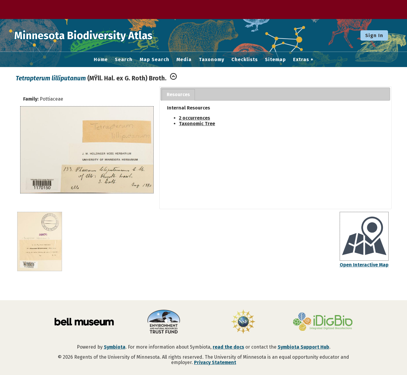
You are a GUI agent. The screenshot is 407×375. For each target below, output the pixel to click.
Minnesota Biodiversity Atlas (92, 35)
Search (124, 59)
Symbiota (114, 347)
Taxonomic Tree (197, 123)
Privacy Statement (215, 362)
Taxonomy (211, 59)
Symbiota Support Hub (303, 347)
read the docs (228, 347)
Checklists (244, 59)
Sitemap (275, 59)
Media (184, 59)
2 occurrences (194, 118)
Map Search (154, 59)
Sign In (374, 35)
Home (101, 59)
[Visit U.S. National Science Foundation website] (243, 322)
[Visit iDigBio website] (322, 322)
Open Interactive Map (364, 265)
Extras (301, 59)
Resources (178, 94)
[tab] (178, 95)
